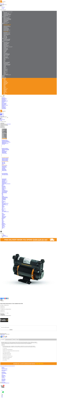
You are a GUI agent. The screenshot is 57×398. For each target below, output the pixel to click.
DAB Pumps (5, 83)
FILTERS (3, 75)
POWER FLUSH (4, 38)
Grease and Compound (6, 54)
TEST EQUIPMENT (4, 23)
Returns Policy (4, 104)
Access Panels (3, 180)
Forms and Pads (4, 372)
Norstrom (4, 87)
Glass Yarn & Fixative (6, 53)
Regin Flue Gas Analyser (5, 160)
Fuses (4, 52)
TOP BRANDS (4, 78)
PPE (4, 61)
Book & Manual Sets (6, 17)
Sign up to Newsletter (5, 105)
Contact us (3, 99)
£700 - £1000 (5, 37)
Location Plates (5, 57)
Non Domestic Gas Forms (6, 14)
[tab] (3, 339)
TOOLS (3, 41)
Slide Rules (5, 21)
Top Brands (3, 107)
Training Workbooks (6, 22)
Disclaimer (3, 101)
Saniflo (3, 222)
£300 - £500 (5, 36)
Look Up (11, 329)
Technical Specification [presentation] (9, 339)
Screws (4, 65)
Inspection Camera (6, 29)
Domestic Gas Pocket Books (5, 149)
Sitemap (3, 376)
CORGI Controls (5, 82)
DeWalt (4, 84)
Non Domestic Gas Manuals (7, 19)
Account (2, 113)
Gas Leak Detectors (6, 28)
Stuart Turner (5, 92)
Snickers (4, 91)
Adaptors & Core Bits (6, 42)
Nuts (4, 58)
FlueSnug (3, 189)
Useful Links (4, 108)
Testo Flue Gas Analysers (6, 34)
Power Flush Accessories (5, 174)
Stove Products (5, 70)
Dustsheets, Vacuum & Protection (7, 46)
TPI (2, 228)
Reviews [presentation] (14, 339)
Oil (2, 195)
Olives (4, 60)
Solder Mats (5, 67)
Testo (4, 93)
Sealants (4, 66)
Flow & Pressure (5, 49)
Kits (2, 200)
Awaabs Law (4, 98)
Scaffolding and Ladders (5, 204)
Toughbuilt (5, 94)
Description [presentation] (2, 339)
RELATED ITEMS (6, 31)
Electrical (4, 47)
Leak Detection (5, 56)
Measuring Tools (5, 30)
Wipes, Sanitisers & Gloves (7, 74)
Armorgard (5, 81)
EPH (4, 85)
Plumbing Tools (5, 63)
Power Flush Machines (6, 40)
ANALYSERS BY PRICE (5, 161)
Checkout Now (2, 123)
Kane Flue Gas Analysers (5, 159)
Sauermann (5, 90)
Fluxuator (4, 51)
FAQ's (3, 102)
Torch (4, 72)
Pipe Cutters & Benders (5, 197)
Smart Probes (5, 32)
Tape (4, 71)
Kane (4, 86)
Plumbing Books (5, 20)
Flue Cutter (5, 50)
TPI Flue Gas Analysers (6, 33)
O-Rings (4, 59)
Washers (4, 73)
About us (3, 97)
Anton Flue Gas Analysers (6, 26)
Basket (2, 114)
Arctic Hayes (3, 214)
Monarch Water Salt (4, 192)
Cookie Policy (4, 100)
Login (3, 8)
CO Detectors (5, 27)
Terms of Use (4, 106)
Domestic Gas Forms (6, 13)
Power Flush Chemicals (6, 39)
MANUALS (3, 16)
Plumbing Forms (5, 15)
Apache (4, 80)
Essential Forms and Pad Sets (5, 141)
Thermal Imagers (4, 169)
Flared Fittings (4, 186)
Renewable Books (4, 151)
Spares (4, 68)
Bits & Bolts (5, 44)
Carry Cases (5, 12)
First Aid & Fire (5, 48)
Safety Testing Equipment (6, 64)
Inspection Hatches (6, 55)
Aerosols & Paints (5, 43)
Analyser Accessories (4, 165)
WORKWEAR (4, 77)
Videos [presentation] (17, 339)
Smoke (3, 202)
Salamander (5, 89)
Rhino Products (5, 88)
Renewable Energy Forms (5, 143)
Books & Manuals (4, 373)
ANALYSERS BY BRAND (7, 24)
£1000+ (4, 35)
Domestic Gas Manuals (5, 148)
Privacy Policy (4, 103)
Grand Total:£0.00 (2, 119)
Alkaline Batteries (4, 179)
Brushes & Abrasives (6, 45)
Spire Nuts (3, 201)
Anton (4, 79)
